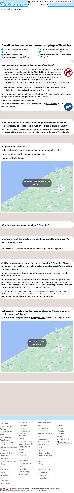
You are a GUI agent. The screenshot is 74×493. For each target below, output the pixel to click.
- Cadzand (41, 450)
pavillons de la (48, 282)
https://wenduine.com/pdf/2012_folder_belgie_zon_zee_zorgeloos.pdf (38, 249)
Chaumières (4, 456)
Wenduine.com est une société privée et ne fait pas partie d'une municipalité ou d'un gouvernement (36, 488)
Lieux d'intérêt (5, 475)
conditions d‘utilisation (5, 490)
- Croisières (23, 425)
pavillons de (24, 273)
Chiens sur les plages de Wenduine (16, 49)
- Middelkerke (61, 431)
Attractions (23, 423)
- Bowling (22, 438)
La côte (40, 467)
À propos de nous (63, 439)
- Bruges (41, 459)
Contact (59, 445)
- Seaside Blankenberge (8, 447)
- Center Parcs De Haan (8, 461)
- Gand (40, 461)
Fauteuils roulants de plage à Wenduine (54, 49)
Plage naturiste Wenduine (13, 54)
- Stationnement (43, 428)
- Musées (3, 478)
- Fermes (22, 428)
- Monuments (4, 481)
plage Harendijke (51, 104)
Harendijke (40, 77)
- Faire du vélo (24, 458)
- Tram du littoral (43, 431)
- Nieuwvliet (42, 445)
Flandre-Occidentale (45, 456)
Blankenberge (13, 106)
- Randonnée (23, 461)
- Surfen (21, 466)
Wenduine (34, 1)
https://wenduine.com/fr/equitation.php (55, 132)
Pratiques (31, 5)
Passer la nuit (43, 1)
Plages (51, 1)
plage (5, 97)
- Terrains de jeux (25, 431)
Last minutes (4, 467)
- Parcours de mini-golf (27, 441)
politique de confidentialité (18, 490)
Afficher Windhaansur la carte (37, 343)
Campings (3, 450)
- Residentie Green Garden (6, 444)
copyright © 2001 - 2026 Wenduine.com (36, 490)
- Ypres (40, 464)
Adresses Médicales (45, 434)
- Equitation (23, 469)
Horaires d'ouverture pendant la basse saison (56, 52)
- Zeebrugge (42, 475)
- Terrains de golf (25, 463)
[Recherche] (47, 5)
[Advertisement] (37, 27)
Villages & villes (24, 447)
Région (38, 5)
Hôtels (2, 464)
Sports (21, 452)
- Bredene (60, 425)
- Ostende (60, 428)
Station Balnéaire (6, 426)
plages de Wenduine (37, 70)
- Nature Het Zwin (44, 453)
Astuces (3, 429)
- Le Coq (60, 423)
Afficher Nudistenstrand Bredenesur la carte (37, 183)
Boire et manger (24, 472)
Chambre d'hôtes (6, 453)
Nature (21, 450)
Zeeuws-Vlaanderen (45, 442)
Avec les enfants (6, 432)
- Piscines (22, 455)
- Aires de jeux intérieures (24, 435)
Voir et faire (58, 1)
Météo (43, 5)
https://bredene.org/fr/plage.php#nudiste (30, 154)
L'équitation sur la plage (12, 52)
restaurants (29, 291)
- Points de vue (5, 483)
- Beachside (4, 459)
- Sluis (40, 447)
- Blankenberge (43, 478)
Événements (67, 1)
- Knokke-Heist (43, 472)
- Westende (61, 434)
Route (40, 425)
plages (45, 311)
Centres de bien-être (26, 444)
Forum (40, 436)
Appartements (5, 440)
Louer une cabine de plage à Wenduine (17, 57)
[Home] (29, 1)
